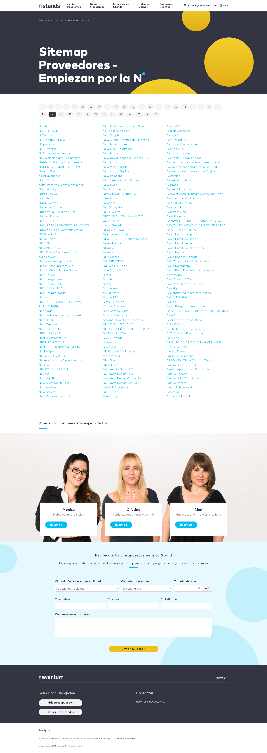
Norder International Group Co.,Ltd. (192, 171)
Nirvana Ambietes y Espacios (123, 320)
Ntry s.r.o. (173, 338)
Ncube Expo (47, 239)
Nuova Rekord (177, 383)
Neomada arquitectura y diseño (61, 315)
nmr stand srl (112, 356)
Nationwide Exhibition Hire (57, 212)
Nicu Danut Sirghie (115, 270)
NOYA (171, 315)
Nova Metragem (178, 266)
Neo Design (47, 275)
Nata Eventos (48, 203)
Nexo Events (111, 212)
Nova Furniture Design (182, 239)
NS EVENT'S (175, 324)
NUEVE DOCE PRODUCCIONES (189, 360)
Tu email (114, 599)
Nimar (107, 275)
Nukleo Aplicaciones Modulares (188, 369)
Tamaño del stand (186, 581)
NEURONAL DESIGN (53, 369)
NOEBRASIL (175, 126)
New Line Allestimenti (118, 149)
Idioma (221, 677)
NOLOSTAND (176, 140)
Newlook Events (114, 189)
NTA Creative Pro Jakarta (185, 333)
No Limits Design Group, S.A (122, 378)
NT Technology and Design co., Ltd (191, 329)
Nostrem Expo (177, 207)
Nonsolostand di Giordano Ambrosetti (193, 162)
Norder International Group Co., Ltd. (192, 167)
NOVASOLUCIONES (181, 279)
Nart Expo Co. (49, 194)
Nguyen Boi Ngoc (115, 266)
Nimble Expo (111, 279)
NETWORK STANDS (53, 356)
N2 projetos (47, 144)
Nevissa (44, 374)
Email (56, 524)
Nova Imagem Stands (182, 257)
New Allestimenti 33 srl (54, 383)
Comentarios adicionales (72, 614)
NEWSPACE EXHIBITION (121, 194)
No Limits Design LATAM (120, 383)
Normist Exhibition (180, 189)
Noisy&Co (174, 135)
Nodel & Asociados (116, 387)
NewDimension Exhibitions (121, 180)
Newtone (109, 203)
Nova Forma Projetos (182, 234)
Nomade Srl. (175, 149)
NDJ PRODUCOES (52, 248)
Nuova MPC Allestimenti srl (186, 378)
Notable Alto (176, 216)
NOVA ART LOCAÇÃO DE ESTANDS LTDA (196, 225)
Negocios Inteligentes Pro (56, 261)
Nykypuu (173, 392)
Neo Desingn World (52, 293)
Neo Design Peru (50, 279)
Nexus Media (112, 243)
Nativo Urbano (49, 216)
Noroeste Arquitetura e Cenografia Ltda (195, 194)
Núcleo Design (177, 351)
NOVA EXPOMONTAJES (184, 230)
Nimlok (107, 284)
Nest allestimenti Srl (53, 338)
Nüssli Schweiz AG (179, 387)
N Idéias (44, 126)
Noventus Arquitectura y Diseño (189, 293)
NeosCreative (48, 324)
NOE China (110, 392)
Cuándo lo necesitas (135, 581)
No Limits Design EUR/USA (121, 374)
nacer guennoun (50, 176)
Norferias (173, 176)
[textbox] (86, 588)
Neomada (46, 311)
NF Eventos (111, 257)
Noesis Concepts (178, 130)
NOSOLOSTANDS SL (181, 203)
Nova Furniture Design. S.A (185, 248)
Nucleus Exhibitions (180, 356)
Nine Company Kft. (116, 311)
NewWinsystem (114, 207)
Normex (172, 185)
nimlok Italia (111, 293)
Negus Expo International (56, 266)
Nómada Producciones (182, 144)
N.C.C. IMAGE (48, 130)
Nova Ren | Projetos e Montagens (190, 270)
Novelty (172, 288)
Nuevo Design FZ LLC (182, 365)
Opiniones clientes (166, 5)
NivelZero (109, 347)
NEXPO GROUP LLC (117, 230)
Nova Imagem (177, 252)
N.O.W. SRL (46, 135)
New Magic (111, 153)
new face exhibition (116, 130)
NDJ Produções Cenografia (58, 252)
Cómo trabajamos (97, 5)
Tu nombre (62, 599)
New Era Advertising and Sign (123, 126)
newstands (110, 198)
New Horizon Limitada (118, 144)
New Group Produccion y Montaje (126, 140)
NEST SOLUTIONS (52, 342)
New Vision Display (116, 167)
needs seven (47, 257)
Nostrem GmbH (178, 212)
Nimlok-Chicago (114, 306)
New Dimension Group (54, 396)
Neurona (45, 365)
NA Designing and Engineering (59, 158)
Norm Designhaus (179, 180)
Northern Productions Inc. (184, 198)
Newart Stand (113, 176)
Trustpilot (45, 730)
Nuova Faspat (177, 374)
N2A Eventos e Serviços (55, 153)
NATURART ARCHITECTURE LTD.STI (64, 225)
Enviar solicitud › (133, 649)
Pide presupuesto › (60, 702)
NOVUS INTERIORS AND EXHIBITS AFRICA (197, 311)
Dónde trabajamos (73, 5)
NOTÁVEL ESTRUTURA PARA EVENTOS (194, 221)
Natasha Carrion (50, 207)
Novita (171, 302)
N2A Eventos (48, 149)
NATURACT (46, 221)
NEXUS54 (109, 248)
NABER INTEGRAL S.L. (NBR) (59, 167)
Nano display (48, 189)
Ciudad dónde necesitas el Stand (78, 581)
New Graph (111, 135)
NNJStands (111, 365)
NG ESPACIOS (113, 261)
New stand (110, 162)
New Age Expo (49, 378)
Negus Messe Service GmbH (58, 270)
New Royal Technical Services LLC (126, 158)
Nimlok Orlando (113, 302)
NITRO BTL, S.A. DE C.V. (119, 324)
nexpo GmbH (112, 225)
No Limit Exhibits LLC (118, 369)
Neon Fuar (46, 320)
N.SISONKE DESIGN (53, 140)
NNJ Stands (111, 360)
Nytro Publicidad (178, 396)
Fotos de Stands (144, 5)
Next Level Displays (116, 234)
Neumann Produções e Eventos (60, 360)
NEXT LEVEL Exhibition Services (125, 239)
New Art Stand (49, 387)
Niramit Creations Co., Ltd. (121, 315)
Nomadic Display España (184, 158)
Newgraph (110, 185)
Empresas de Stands (121, 5)
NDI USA (45, 243)
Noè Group (110, 396)
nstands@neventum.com (200, 5)
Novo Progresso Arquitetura (186, 306)
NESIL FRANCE (50, 333)
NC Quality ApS (49, 234)
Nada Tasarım (48, 180)
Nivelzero (109, 342)
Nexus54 (109, 252)
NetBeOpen (47, 351)
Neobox (44, 297)
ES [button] (224, 5)
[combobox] (87, 588)
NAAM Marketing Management (61, 162)
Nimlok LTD (111, 297)
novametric (174, 275)
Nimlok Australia (114, 288)
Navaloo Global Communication (61, 230)
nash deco (46, 198)
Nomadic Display (178, 153)
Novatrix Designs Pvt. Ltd (184, 284)
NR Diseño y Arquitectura (184, 320)
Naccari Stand (49, 171)
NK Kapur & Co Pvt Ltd (119, 351)
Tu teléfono (169, 599)
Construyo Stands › (60, 712)
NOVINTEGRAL (178, 297)
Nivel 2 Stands (112, 338)
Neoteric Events (50, 329)
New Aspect (47, 392)
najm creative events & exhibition (61, 185)
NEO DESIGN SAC (52, 288)
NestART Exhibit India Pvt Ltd (59, 347)
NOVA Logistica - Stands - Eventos (191, 261)
